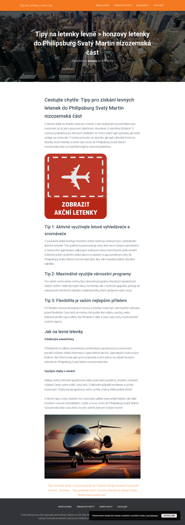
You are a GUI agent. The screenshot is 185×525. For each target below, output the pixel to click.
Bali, (84, 514)
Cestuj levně (72, 518)
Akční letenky (102, 5)
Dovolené (158, 5)
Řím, (89, 514)
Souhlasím (169, 516)
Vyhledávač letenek (56, 518)
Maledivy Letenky (88, 518)
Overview (78, 490)
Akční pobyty (142, 5)
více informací (152, 516)
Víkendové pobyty (123, 5)
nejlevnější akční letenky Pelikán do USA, (63, 514)
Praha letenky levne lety (32, 514)
